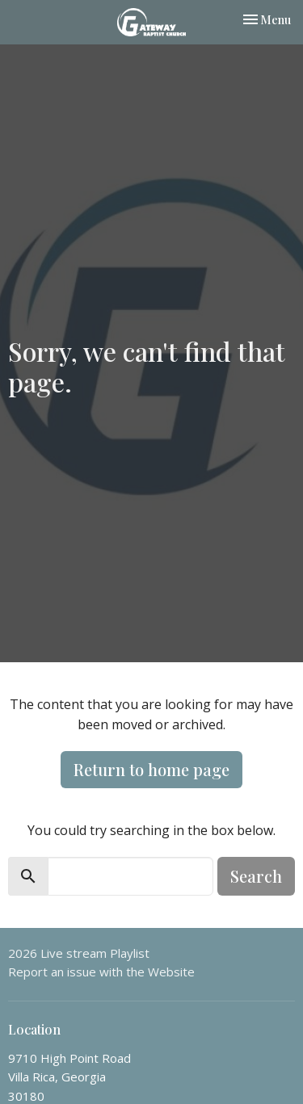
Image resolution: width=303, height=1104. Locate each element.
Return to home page (151, 769)
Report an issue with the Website (101, 971)
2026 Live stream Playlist (78, 953)
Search (256, 876)
